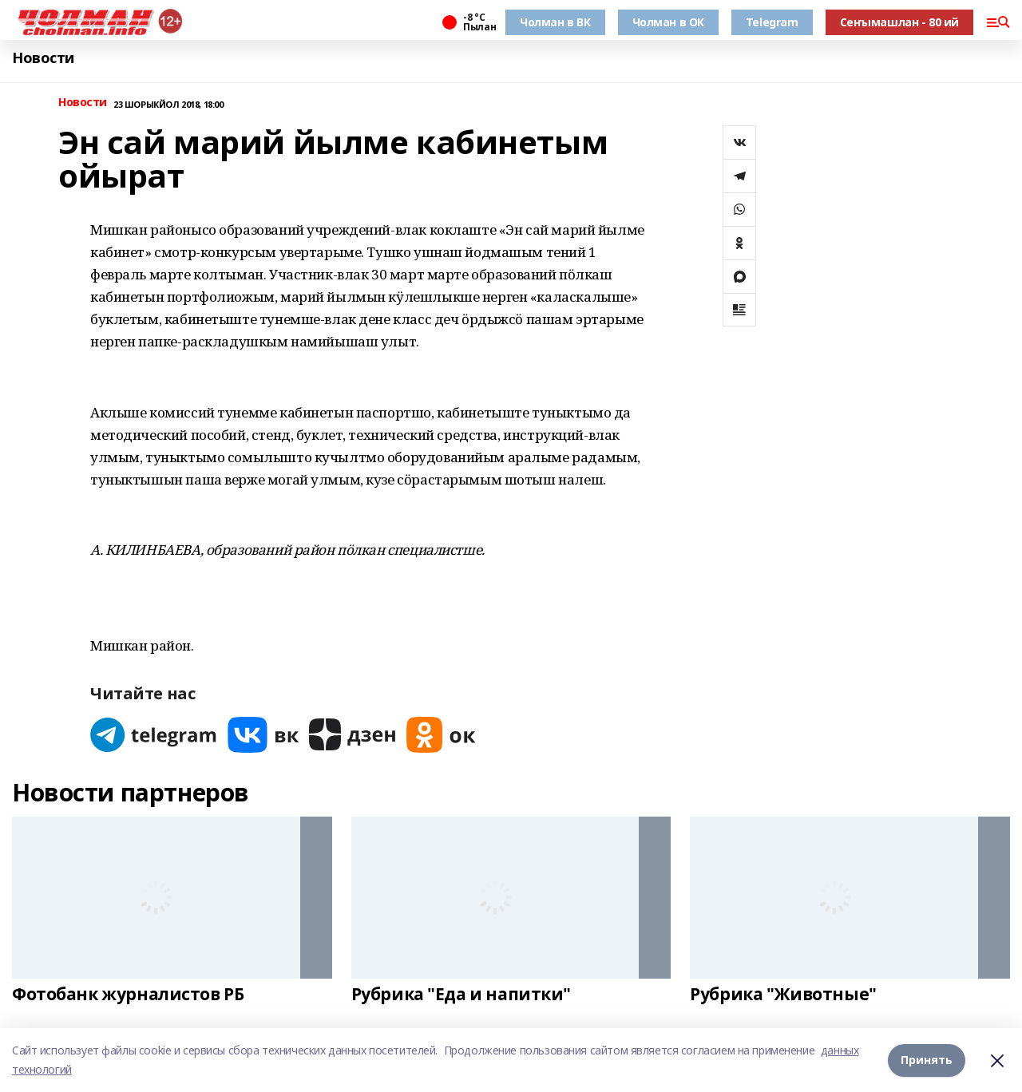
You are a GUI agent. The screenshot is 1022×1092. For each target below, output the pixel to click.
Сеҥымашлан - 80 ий (899, 22)
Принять (927, 1059)
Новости (43, 57)
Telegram (772, 22)
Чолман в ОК (668, 22)
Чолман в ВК (555, 22)
